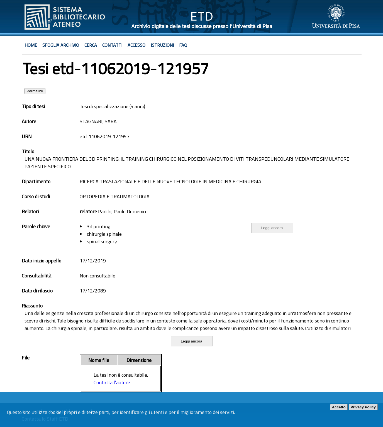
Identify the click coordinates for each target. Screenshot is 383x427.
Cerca (90, 45)
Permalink (35, 91)
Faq (183, 45)
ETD (201, 16)
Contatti (112, 45)
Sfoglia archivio (60, 45)
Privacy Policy (363, 407)
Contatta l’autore (112, 382)
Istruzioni (162, 45)
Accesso (136, 45)
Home (31, 45)
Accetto (339, 407)
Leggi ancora (272, 228)
